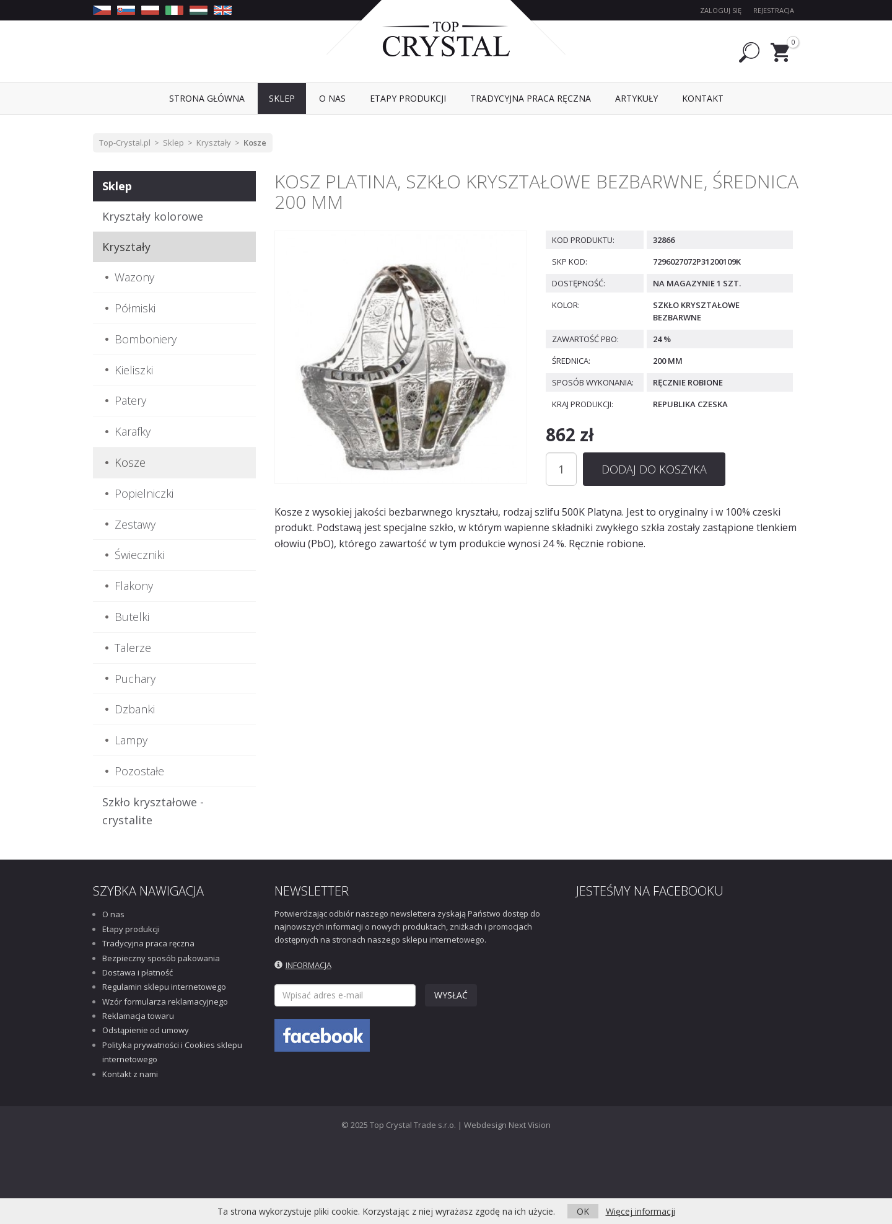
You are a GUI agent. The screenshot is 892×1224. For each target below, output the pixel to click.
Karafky (133, 431)
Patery (130, 400)
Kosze (254, 142)
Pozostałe (139, 771)
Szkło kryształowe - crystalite (153, 811)
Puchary (135, 678)
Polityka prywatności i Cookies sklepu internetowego (172, 1052)
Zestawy (135, 524)
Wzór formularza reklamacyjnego (165, 1001)
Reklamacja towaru (138, 1015)
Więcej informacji (640, 1211)
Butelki (132, 616)
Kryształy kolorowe (152, 216)
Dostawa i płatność (137, 972)
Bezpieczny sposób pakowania (161, 958)
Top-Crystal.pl (125, 142)
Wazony (134, 277)
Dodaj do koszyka (654, 469)
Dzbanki (135, 709)
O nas (113, 914)
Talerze (133, 647)
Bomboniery (146, 339)
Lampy (131, 740)
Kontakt (703, 98)
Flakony (134, 585)
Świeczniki (139, 554)
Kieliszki (134, 370)
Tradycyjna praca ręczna (148, 943)
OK (583, 1211)
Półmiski (135, 308)
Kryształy (213, 142)
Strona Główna (207, 98)
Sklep (173, 142)
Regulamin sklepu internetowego (164, 986)
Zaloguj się (720, 10)
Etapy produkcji (131, 929)
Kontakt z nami (130, 1074)
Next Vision (530, 1124)
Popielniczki (144, 493)
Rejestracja (773, 10)
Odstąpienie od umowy (145, 1030)
